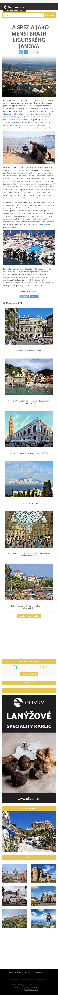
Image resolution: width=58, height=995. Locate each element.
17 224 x (34, 52)
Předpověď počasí (29, 674)
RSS (47, 972)
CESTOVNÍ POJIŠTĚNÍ (15, 972)
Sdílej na (24, 296)
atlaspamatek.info (28, 979)
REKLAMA (39, 972)
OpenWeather (38, 987)
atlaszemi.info (41, 979)
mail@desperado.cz (31, 990)
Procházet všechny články (29, 616)
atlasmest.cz (15, 979)
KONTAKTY (28, 972)
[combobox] (23, 15)
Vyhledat (49, 15)
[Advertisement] (29, 639)
